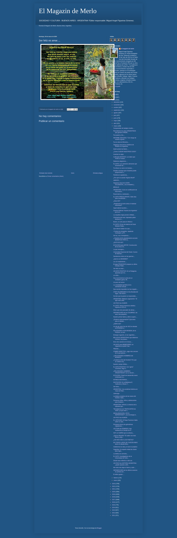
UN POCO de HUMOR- (120, 303)
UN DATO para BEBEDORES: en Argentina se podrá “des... (123, 345)
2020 (113, 491)
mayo (115, 120)
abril (115, 123)
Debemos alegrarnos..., (120, 161)
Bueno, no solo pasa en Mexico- (123, 222)
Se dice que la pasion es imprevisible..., (125, 296)
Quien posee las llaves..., (120, 149)
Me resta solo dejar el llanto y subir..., (124, 467)
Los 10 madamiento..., (120, 261)
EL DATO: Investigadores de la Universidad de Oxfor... (122, 457)
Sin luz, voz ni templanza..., (121, 235)
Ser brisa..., (116, 386)
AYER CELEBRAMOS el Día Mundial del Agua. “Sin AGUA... (125, 292)
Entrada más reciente (45, 173)
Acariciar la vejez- (118, 154)
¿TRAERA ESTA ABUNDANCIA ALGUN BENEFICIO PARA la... (125, 239)
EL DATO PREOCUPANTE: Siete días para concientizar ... (124, 197)
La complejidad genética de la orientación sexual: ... (122, 285)
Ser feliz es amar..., (119, 268)
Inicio (72, 173)
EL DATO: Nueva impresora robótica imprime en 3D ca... (124, 306)
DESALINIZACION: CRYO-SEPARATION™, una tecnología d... (125, 414)
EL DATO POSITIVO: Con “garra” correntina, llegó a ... (123, 367)
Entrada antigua (98, 173)
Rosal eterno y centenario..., (121, 194)
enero (116, 480)
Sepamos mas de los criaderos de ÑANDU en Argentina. (123, 145)
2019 (113, 494)
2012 (113, 513)
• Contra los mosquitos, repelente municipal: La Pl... (123, 232)
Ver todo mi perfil (115, 86)
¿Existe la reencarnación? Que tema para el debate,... (124, 320)
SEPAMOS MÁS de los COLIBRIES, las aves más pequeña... (125, 313)
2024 (113, 100)
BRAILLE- (116, 187)
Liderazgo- (116, 393)
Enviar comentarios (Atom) (55, 176)
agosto (116, 113)
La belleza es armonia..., (120, 454)
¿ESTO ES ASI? (118, 242)
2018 (113, 497)
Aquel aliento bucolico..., (120, 208)
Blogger (99, 528)
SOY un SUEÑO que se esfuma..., (123, 433)
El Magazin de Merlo (68, 11)
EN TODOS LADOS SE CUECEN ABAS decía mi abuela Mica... (125, 443)
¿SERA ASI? (117, 324)
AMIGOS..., (116, 180)
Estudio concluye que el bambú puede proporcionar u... (124, 171)
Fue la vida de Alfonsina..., (121, 142)
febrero (116, 478)
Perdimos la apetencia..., (120, 175)
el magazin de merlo (127, 48)
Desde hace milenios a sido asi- (122, 460)
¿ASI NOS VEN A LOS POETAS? (123, 440)
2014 (113, 507)
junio (115, 118)
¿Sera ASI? (116, 201)
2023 (113, 483)
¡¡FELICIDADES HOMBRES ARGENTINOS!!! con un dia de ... (124, 372)
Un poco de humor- (119, 282)
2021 (113, 489)
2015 (113, 505)
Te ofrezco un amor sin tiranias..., (123, 168)
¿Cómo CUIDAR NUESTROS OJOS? (124, 151)
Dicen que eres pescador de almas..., (124, 310)
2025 (113, 97)
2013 (113, 510)
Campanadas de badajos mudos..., (123, 128)
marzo (116, 126)
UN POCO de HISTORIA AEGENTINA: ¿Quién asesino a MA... (125, 464)
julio (115, 115)
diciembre (117, 102)
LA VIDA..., (116, 275)
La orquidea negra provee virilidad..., (124, 215)
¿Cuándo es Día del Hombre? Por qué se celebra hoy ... (124, 360)
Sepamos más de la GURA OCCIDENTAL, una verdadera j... (124, 183)
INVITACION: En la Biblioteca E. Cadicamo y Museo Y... (123, 383)
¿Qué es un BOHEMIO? (120, 259)
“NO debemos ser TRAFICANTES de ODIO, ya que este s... (124, 409)
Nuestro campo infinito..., (120, 364)
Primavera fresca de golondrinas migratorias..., (123, 425)
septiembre (117, 110)
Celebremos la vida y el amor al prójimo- (125, 447)
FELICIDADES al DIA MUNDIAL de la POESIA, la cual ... (124, 331)
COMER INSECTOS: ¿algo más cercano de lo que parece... (125, 352)
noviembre (117, 105)
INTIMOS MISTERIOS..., (120, 380)
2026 (113, 94)
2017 (113, 499)
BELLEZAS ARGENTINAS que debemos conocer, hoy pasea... (125, 338)
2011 (113, 515)
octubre (116, 107)
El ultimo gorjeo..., (118, 474)
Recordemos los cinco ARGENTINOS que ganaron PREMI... (124, 131)
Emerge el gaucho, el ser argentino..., (124, 335)
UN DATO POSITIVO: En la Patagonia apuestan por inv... (124, 272)
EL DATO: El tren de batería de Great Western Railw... (124, 225)
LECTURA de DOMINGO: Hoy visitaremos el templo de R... (122, 429)
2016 (113, 502)
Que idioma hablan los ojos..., (122, 228)
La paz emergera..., (119, 249)
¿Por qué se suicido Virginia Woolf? (124, 178)
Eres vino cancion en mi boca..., (123, 342)
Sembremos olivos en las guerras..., (124, 256)
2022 (113, 486)
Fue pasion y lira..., (119, 135)
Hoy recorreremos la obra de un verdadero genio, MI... (122, 278)
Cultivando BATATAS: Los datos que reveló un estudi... (124, 157)
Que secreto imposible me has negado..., (125, 289)
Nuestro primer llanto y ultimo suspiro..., (125, 317)
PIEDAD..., (116, 349)
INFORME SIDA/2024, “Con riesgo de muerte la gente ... (124, 138)
